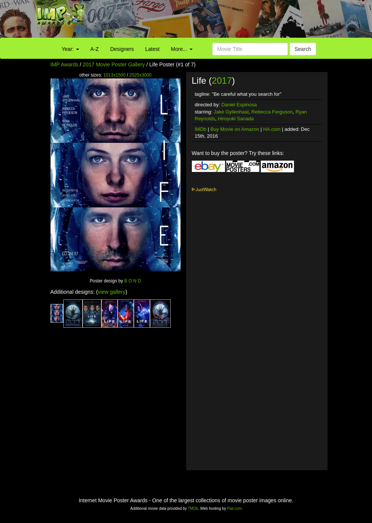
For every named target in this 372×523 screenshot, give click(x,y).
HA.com (271, 129)
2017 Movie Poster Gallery (114, 64)
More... (181, 49)
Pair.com (234, 508)
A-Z (94, 49)
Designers (122, 49)
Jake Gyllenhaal (231, 112)
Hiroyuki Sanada (236, 118)
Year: (70, 49)
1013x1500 (114, 75)
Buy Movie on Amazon (234, 129)
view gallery (112, 292)
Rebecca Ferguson (272, 112)
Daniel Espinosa (239, 104)
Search (302, 49)
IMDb (201, 129)
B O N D (132, 281)
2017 (222, 80)
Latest (152, 49)
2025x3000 (140, 75)
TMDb (193, 508)
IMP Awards (64, 64)
